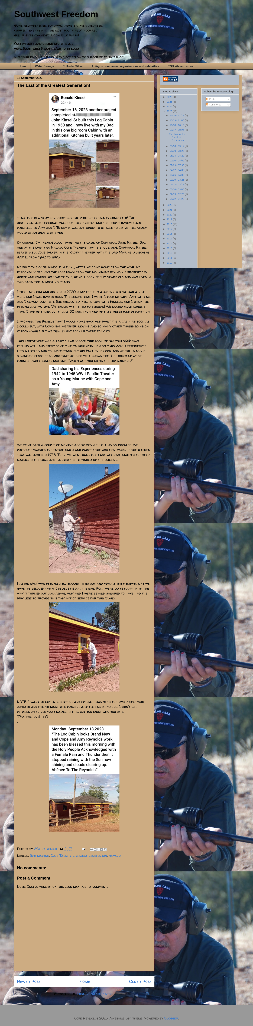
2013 (170, 248)
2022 (170, 205)
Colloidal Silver (73, 66)
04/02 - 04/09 (177, 170)
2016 (170, 233)
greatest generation (90, 855)
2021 (170, 209)
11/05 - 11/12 (177, 115)
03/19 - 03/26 (177, 179)
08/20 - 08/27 (177, 150)
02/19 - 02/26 (177, 194)
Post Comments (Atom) (96, 993)
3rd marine (39, 855)
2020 (170, 214)
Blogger (171, 1018)
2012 (170, 253)
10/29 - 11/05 (177, 120)
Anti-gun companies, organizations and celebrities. (126, 66)
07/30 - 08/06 (177, 160)
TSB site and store (180, 66)
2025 (170, 101)
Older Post (140, 981)
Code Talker (61, 855)
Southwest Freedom (56, 14)
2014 (170, 243)
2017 (170, 229)
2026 (170, 97)
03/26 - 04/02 (177, 175)
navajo (115, 855)
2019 (170, 219)
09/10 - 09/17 (177, 146)
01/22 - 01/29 (177, 199)
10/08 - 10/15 (177, 125)
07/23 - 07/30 (177, 165)
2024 (170, 106)
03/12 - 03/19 (177, 184)
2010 (170, 262)
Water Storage (44, 66)
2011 (170, 257)
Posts (210, 99)
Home (22, 66)
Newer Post (29, 981)
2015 (170, 238)
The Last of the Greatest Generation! (177, 137)
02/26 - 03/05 (177, 189)
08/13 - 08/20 (177, 155)
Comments (213, 104)
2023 (170, 111)
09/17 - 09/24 (177, 130)
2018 (170, 224)
